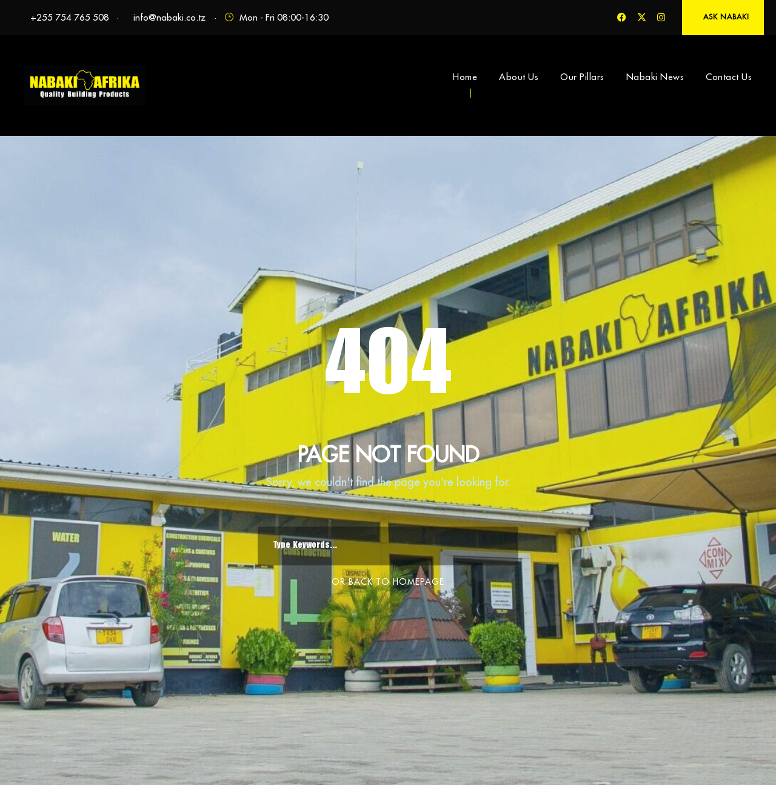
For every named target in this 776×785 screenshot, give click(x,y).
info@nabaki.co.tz (169, 17)
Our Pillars (582, 77)
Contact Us (729, 77)
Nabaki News (655, 77)
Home (465, 77)
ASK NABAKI (726, 16)
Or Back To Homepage (388, 581)
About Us (518, 77)
